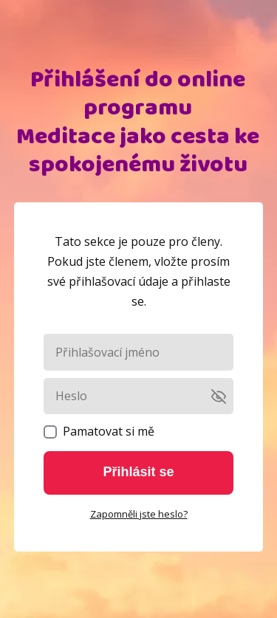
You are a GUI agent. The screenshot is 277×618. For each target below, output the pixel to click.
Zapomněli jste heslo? (139, 514)
